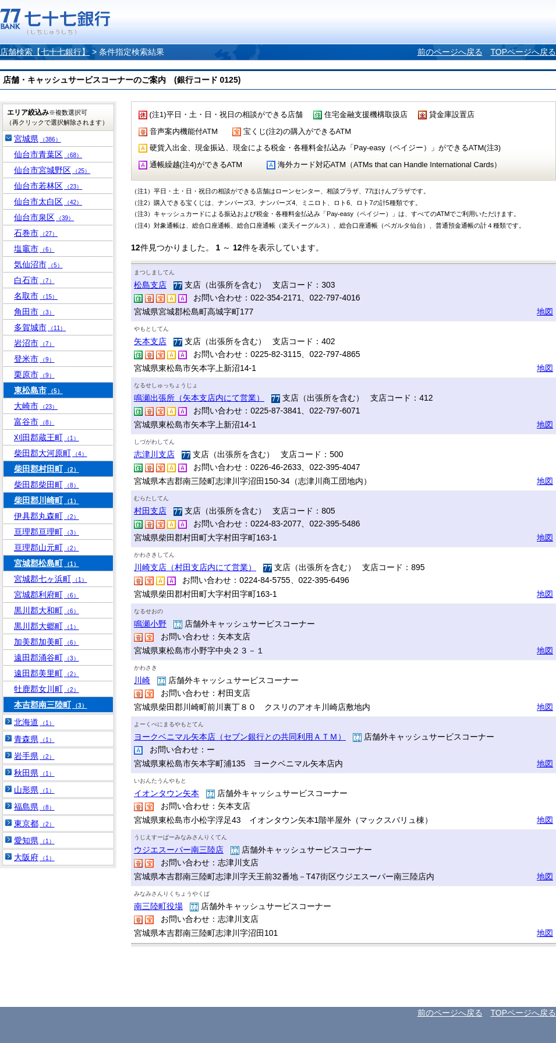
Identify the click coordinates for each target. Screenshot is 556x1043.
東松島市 (38, 390)
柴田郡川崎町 (46, 500)
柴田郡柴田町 (46, 484)
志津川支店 (154, 454)
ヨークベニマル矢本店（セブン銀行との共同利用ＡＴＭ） (240, 736)
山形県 (34, 789)
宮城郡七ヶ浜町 (50, 579)
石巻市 (36, 233)
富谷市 (34, 421)
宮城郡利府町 (46, 594)
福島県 (34, 806)
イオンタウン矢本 (166, 793)
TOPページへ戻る (523, 51)
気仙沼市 (38, 264)
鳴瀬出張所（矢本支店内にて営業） (199, 397)
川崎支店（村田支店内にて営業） (195, 567)
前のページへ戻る (450, 51)
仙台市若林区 (48, 185)
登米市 (34, 358)
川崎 (142, 680)
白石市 (34, 280)
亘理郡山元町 (46, 547)
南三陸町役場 (158, 906)
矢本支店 (150, 341)
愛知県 (34, 840)
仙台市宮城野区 (52, 170)
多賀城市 (40, 327)
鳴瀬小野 (150, 623)
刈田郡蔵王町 (46, 437)
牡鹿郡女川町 (46, 689)
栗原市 (34, 374)
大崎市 (36, 406)
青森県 (34, 739)
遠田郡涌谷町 (46, 657)
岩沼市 (34, 343)
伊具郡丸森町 (46, 516)
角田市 (34, 311)
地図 (545, 311)
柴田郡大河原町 (50, 453)
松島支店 (150, 284)
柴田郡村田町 (46, 468)
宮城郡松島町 (46, 563)
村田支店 (150, 510)
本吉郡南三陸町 (50, 704)
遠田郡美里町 (46, 673)
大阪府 (34, 857)
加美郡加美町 (46, 641)
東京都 (34, 823)
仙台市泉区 (44, 217)
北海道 (34, 722)
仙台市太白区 (48, 201)
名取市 (36, 295)
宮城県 (37, 138)
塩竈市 (34, 248)
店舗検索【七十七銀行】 (45, 51)
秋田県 (34, 772)
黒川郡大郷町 (46, 626)
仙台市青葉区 (48, 154)
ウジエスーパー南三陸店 (179, 849)
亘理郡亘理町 (46, 531)
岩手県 (34, 756)
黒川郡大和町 (46, 610)
